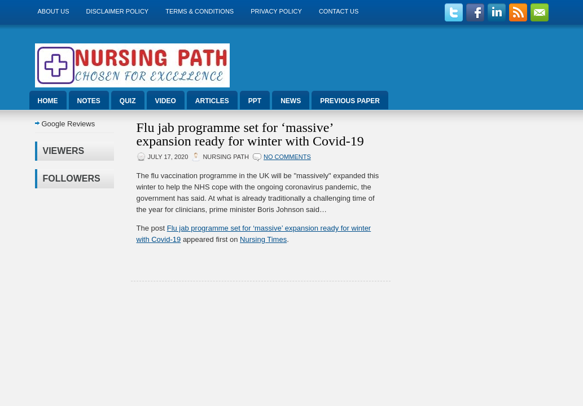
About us (53, 11)
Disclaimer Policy (117, 11)
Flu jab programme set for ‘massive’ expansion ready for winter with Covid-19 (250, 134)
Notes (88, 101)
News (290, 101)
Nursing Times (263, 239)
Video (165, 101)
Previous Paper (350, 101)
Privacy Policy (276, 11)
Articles (212, 101)
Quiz (128, 101)
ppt (254, 101)
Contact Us (339, 11)
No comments (287, 156)
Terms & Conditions (199, 11)
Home (48, 101)
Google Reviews (68, 124)
